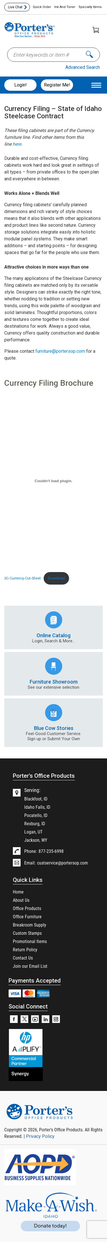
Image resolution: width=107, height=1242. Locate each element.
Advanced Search (82, 67)
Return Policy (25, 949)
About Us (21, 900)
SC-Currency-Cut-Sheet (22, 578)
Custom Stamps (27, 933)
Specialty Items (90, 7)
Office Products (27, 908)
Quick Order (42, 7)
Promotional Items (30, 941)
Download (56, 578)
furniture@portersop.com (60, 351)
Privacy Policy (40, 1136)
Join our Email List (30, 966)
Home (18, 892)
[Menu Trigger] (96, 85)
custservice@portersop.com (62, 863)
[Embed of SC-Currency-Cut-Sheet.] (53, 480)
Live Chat (15, 7)
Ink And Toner (64, 7)
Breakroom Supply (29, 925)
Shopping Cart (95, 30)
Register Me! (57, 85)
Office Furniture (27, 916)
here (17, 144)
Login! (20, 85)
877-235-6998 (51, 851)
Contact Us (23, 958)
